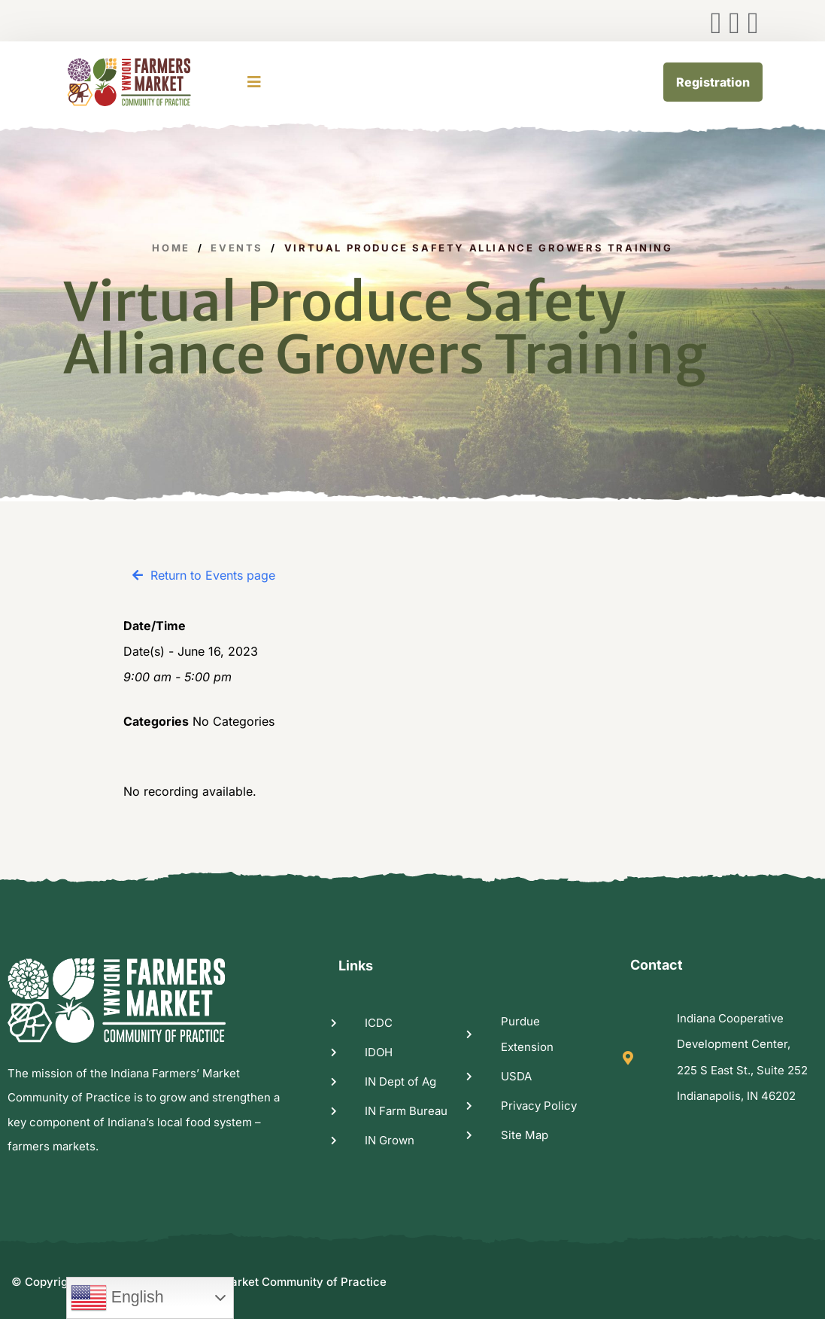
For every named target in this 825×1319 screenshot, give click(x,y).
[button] (203, 575)
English (117, 1298)
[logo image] (147, 82)
